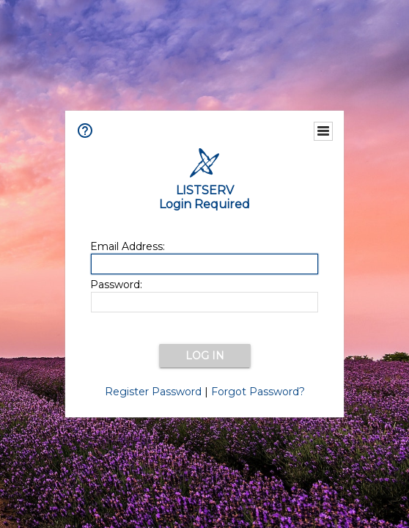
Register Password (153, 391)
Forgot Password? (258, 391)
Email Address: (127, 246)
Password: (116, 284)
